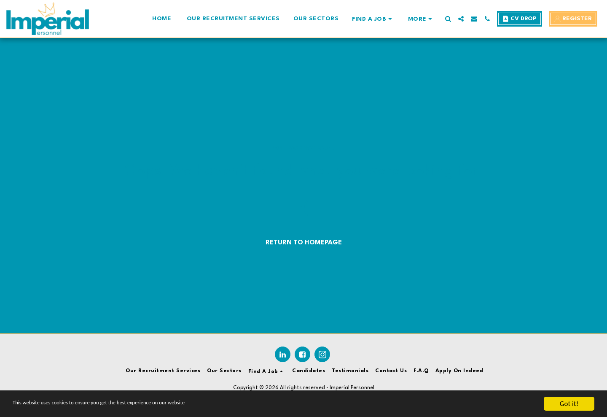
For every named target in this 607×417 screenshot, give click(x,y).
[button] (373, 18)
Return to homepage (304, 242)
